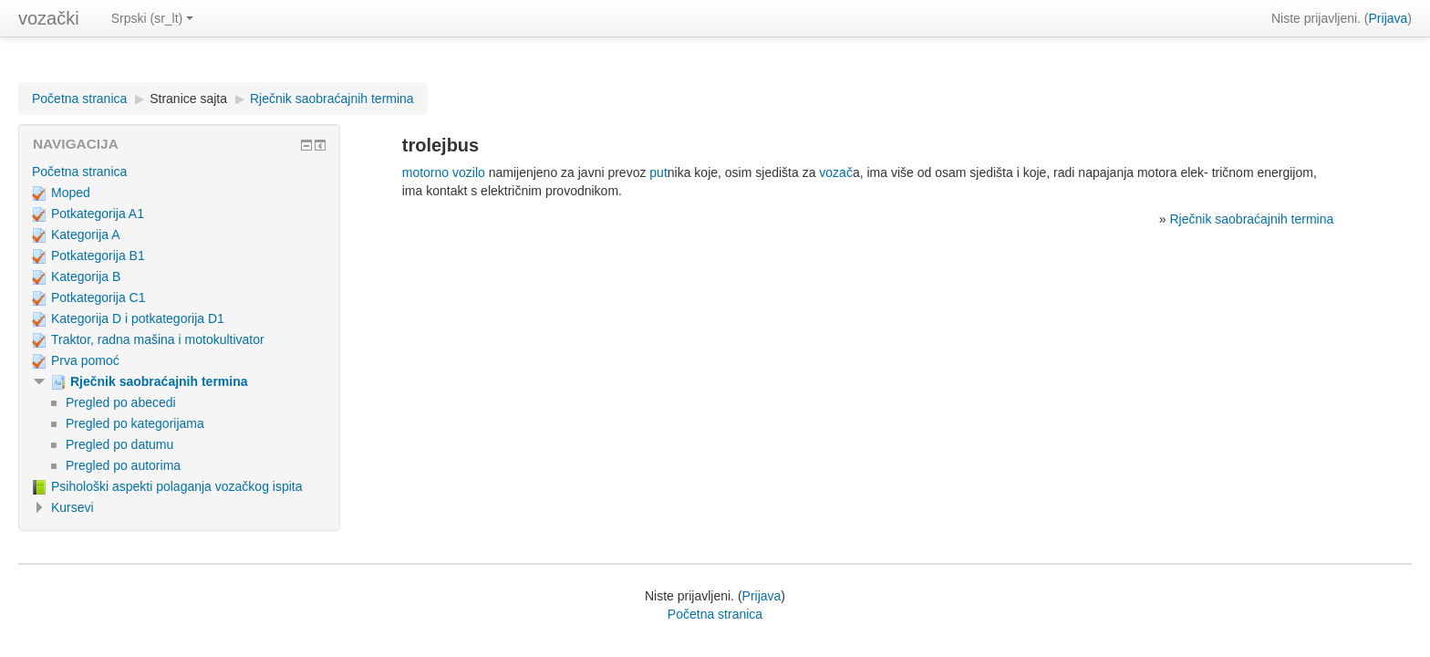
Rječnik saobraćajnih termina (332, 98)
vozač (836, 172)
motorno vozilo (443, 172)
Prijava (1388, 18)
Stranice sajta (188, 98)
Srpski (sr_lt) (152, 18)
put (658, 172)
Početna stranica (79, 98)
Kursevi (72, 507)
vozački (48, 18)
